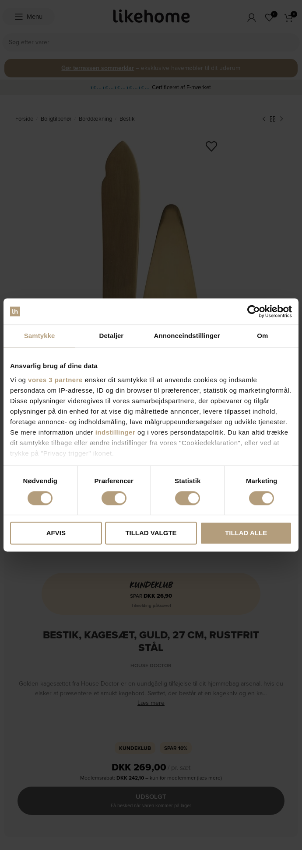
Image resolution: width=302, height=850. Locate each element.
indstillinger (115, 432)
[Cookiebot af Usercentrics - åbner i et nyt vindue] (253, 311)
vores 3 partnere (55, 379)
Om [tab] (262, 335)
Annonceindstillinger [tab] (187, 335)
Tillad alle (246, 533)
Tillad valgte (150, 533)
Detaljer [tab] (111, 335)
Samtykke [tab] (39, 335)
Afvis (56, 533)
